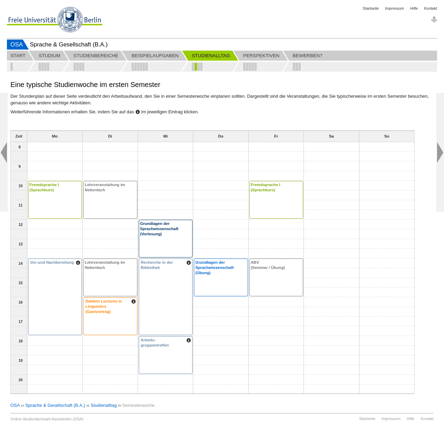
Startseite (371, 8)
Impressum (394, 8)
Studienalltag (104, 405)
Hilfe (414, 8)
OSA (16, 44)
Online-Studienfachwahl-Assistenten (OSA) (46, 419)
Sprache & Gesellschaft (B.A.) (55, 405)
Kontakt (430, 8)
